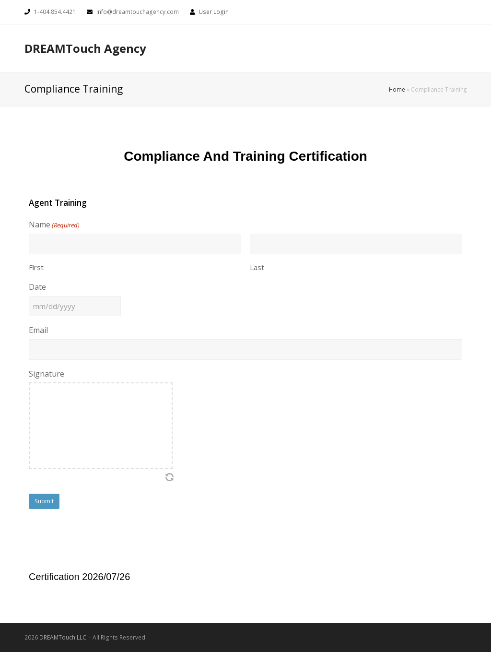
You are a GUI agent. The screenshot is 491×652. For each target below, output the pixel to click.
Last (257, 267)
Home (397, 89)
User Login (214, 12)
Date (37, 287)
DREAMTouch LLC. (63, 637)
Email (38, 330)
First (36, 267)
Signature (46, 373)
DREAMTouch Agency (85, 48)
